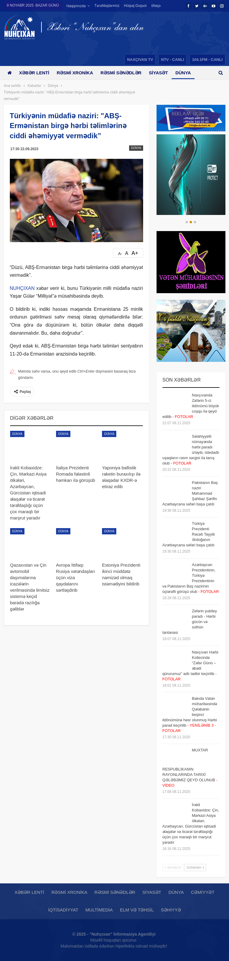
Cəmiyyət (203, 892)
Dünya (136, 148)
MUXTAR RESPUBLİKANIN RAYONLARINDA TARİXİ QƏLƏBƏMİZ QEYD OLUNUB (190, 768)
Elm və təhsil (137, 909)
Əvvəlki (173, 867)
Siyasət (162, 72)
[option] (191, 174)
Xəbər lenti (35, 72)
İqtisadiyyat (63, 909)
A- (120, 253)
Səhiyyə (171, 909)
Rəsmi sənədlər (124, 72)
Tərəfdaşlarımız (106, 6)
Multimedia (99, 909)
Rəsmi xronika (77, 72)
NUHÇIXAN (22, 288)
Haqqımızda (76, 6)
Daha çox (133, 6)
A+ (134, 253)
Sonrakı (195, 867)
